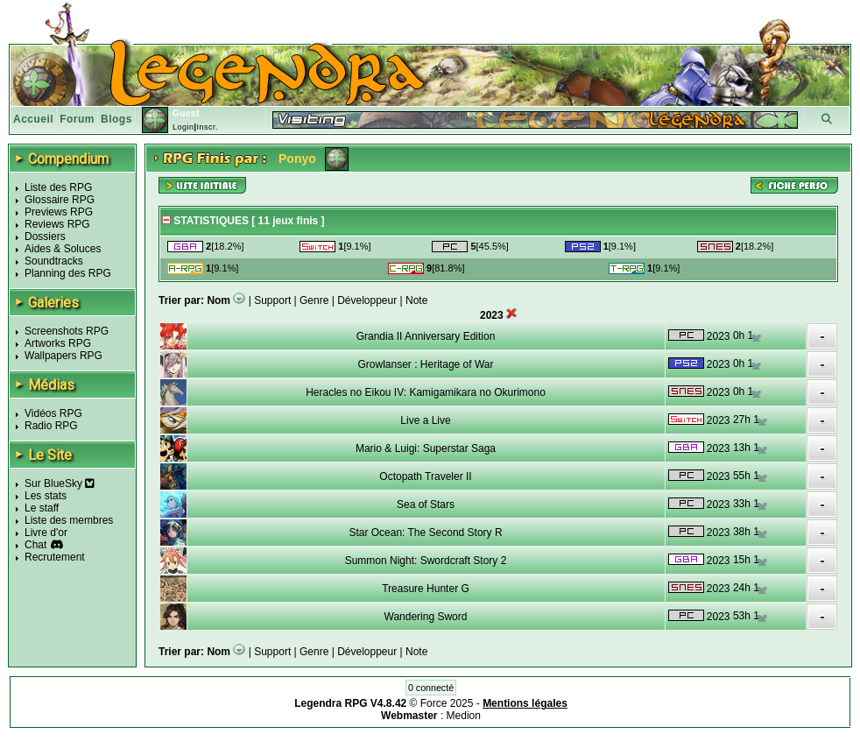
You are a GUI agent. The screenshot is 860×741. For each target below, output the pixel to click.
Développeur (367, 300)
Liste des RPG (58, 187)
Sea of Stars (426, 504)
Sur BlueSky (60, 483)
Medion (464, 715)
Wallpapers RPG (63, 355)
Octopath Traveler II (425, 476)
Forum (77, 119)
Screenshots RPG (67, 331)
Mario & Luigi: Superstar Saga (426, 448)
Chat (35, 545)
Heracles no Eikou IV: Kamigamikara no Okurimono (426, 392)
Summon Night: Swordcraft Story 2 (426, 560)
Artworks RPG (58, 343)
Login (183, 127)
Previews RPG (59, 212)
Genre (314, 300)
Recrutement (55, 557)
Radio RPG (51, 426)
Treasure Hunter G (425, 588)
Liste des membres (69, 520)
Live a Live (425, 420)
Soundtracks (54, 261)
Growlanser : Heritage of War (426, 364)
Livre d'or (46, 532)
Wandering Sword (426, 616)
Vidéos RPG (53, 413)
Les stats (46, 496)
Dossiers (45, 236)
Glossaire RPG (60, 200)
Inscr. (207, 127)
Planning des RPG (68, 273)
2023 (718, 336)
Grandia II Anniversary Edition (426, 336)
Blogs (116, 119)
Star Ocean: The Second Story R (425, 532)
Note (416, 300)
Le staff (42, 508)
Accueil (33, 119)
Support (272, 300)
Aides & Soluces (63, 249)
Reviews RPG (57, 224)
